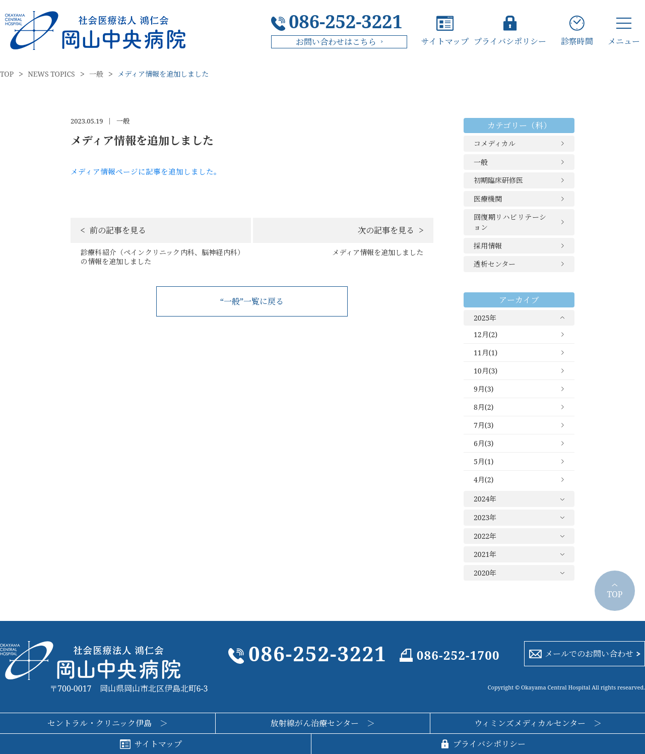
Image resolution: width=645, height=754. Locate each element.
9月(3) (483, 389)
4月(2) (483, 479)
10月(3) (485, 370)
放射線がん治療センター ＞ (323, 723)
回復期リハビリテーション (510, 222)
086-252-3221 (346, 22)
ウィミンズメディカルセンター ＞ (538, 723)
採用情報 (488, 245)
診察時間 (577, 40)
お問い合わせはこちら (336, 41)
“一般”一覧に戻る (252, 301)
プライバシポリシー (510, 40)
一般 (96, 74)
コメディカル (494, 143)
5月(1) (483, 461)
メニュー (624, 40)
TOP (7, 74)
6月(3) (483, 443)
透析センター (494, 264)
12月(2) (485, 334)
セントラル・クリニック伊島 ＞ (107, 723)
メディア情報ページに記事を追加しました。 (146, 171)
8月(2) (483, 407)
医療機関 (488, 199)
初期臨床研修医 (498, 180)
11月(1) (485, 352)
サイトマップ (445, 40)
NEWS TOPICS (51, 74)
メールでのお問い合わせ (589, 653)
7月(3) (483, 425)
